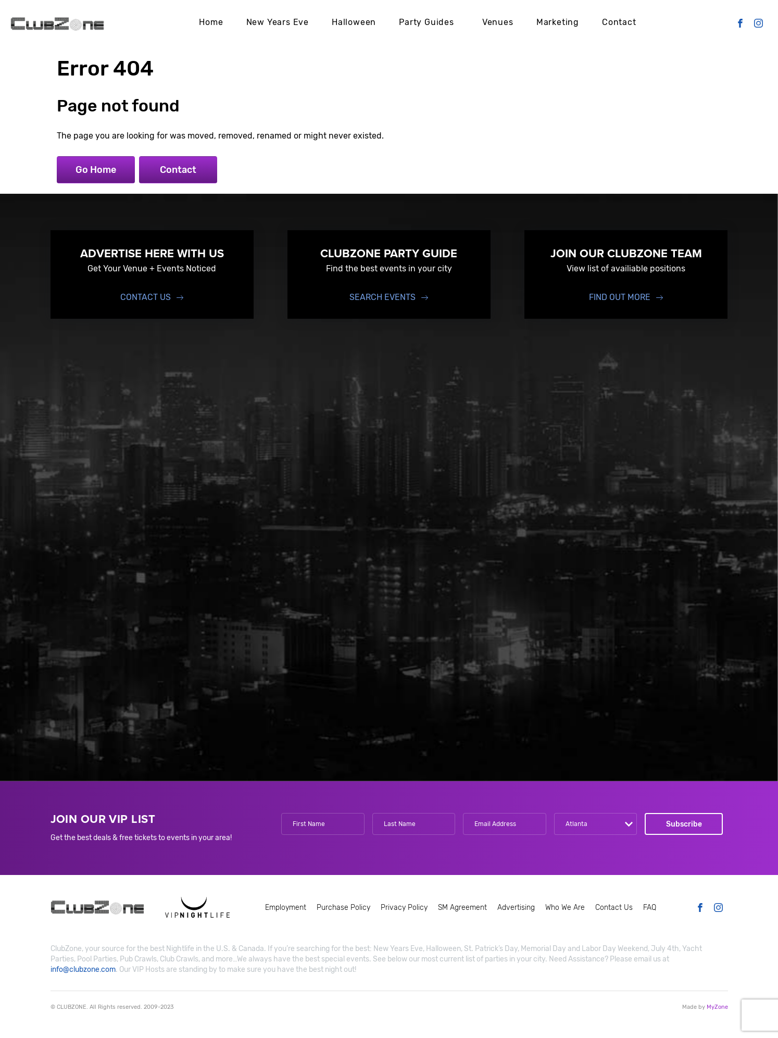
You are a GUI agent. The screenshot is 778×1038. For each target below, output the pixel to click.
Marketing (557, 22)
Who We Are (565, 907)
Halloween (354, 22)
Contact (619, 22)
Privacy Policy (404, 907)
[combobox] (595, 824)
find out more (619, 297)
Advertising (516, 907)
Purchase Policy (343, 907)
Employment (285, 907)
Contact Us (145, 297)
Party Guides (426, 22)
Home (211, 22)
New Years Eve (277, 22)
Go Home (96, 170)
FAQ (649, 907)
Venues (497, 22)
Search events (382, 297)
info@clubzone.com (83, 969)
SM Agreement (462, 907)
